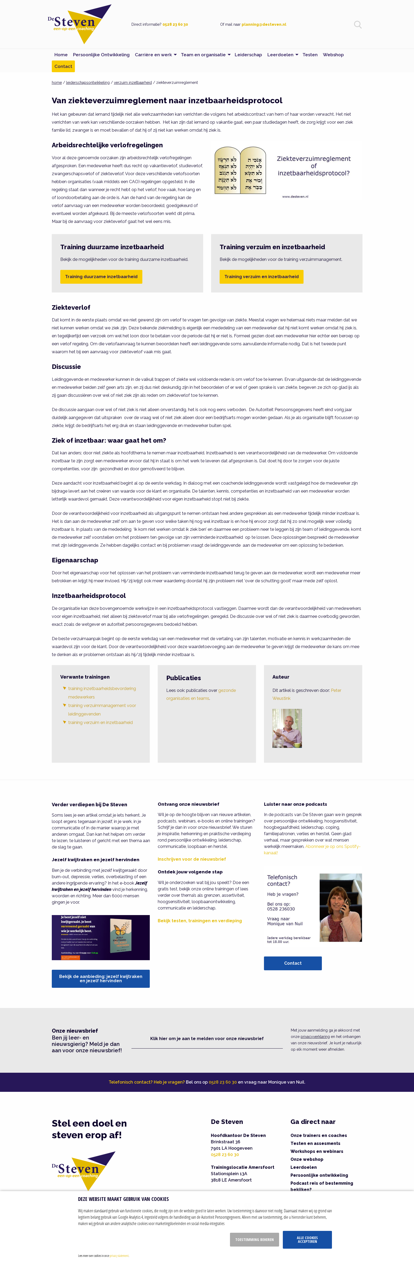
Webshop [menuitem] (333, 54)
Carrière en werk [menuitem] (153, 54)
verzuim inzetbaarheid (133, 82)
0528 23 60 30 (175, 24)
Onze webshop (307, 1159)
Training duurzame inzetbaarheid (101, 276)
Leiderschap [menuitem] (248, 54)
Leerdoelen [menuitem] (280, 54)
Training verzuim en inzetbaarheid (261, 276)
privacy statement (119, 1255)
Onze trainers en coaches (319, 1135)
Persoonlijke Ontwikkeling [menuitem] (101, 54)
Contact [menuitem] (63, 66)
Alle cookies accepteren (307, 1239)
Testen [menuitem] (310, 54)
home (57, 82)
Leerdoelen (304, 1167)
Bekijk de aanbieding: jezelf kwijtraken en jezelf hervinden (100, 978)
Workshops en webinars (317, 1151)
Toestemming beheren (254, 1239)
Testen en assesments (315, 1143)
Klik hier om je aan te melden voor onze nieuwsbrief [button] (207, 1038)
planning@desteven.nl (264, 24)
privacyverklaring (315, 1036)
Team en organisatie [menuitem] (203, 54)
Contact (293, 963)
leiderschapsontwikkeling (88, 82)
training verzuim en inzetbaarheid (100, 722)
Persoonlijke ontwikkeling (319, 1175)
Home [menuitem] (61, 54)
